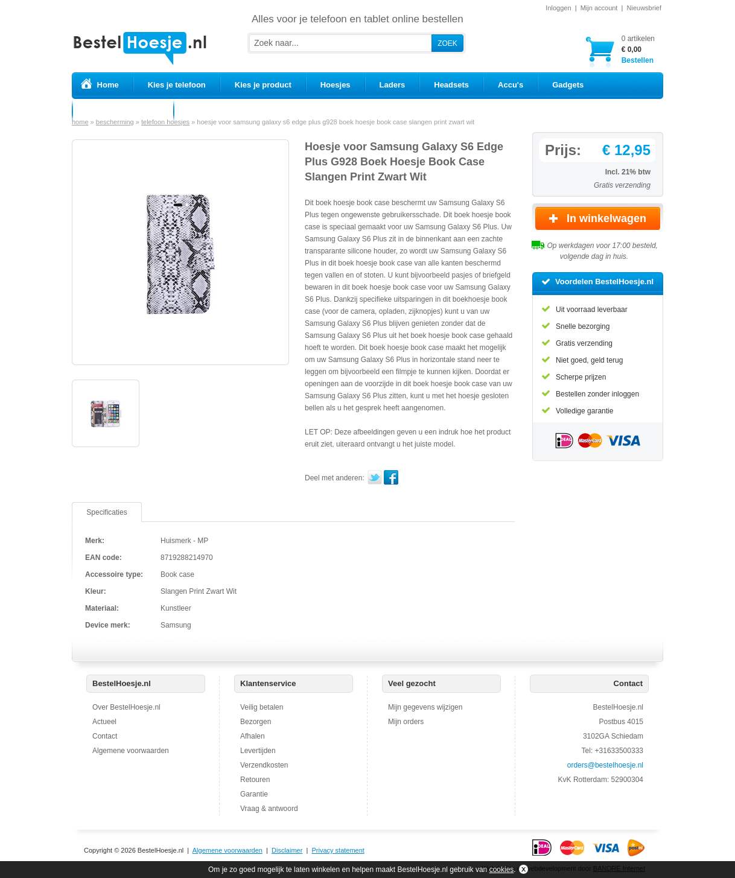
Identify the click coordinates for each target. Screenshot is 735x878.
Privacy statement (337, 850)
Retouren (255, 779)
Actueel (104, 721)
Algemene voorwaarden (130, 750)
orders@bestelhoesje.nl (605, 765)
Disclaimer (287, 850)
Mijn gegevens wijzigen (425, 707)
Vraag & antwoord (269, 808)
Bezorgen (255, 721)
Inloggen (558, 7)
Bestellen (638, 49)
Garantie (254, 794)
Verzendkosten (264, 765)
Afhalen (252, 736)
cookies (501, 869)
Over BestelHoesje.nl (126, 707)
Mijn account (599, 7)
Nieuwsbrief (644, 7)
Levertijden (258, 750)
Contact (104, 736)
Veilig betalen (261, 707)
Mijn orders (406, 721)
